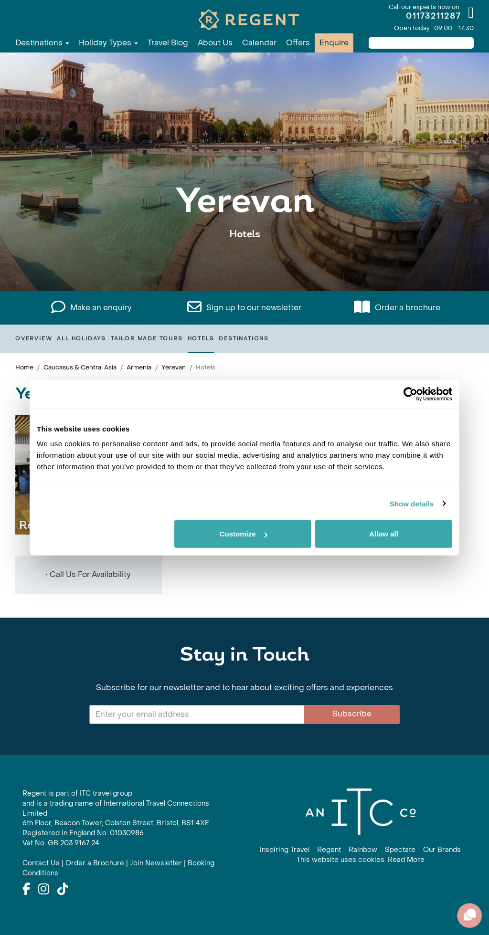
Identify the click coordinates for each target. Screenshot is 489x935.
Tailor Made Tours (147, 338)
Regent (329, 849)
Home (24, 367)
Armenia (139, 367)
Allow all (383, 534)
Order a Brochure (94, 863)
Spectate (400, 849)
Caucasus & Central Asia (80, 367)
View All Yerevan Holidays (244, 263)
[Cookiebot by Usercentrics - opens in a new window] (410, 394)
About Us (215, 43)
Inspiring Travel (284, 849)
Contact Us (41, 863)
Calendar (259, 43)
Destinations (42, 43)
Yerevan (173, 367)
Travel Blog (168, 43)
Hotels (201, 338)
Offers (298, 43)
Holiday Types (108, 43)
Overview (33, 338)
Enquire (334, 43)
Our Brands (442, 849)
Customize (243, 534)
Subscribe (352, 714)
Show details (412, 503)
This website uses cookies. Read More (361, 859)
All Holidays (81, 338)
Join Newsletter (156, 863)
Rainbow (363, 849)
